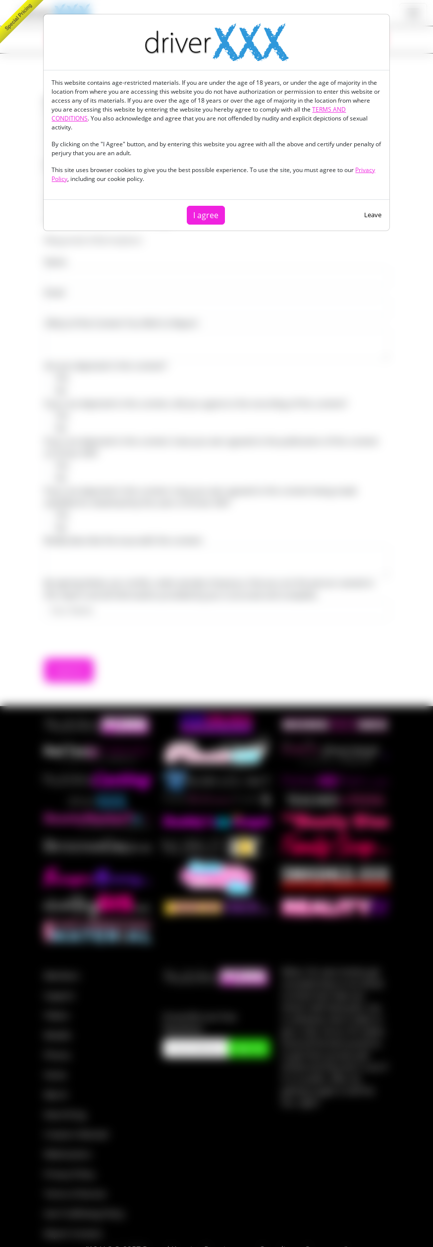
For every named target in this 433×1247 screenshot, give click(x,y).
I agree (205, 215)
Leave (372, 214)
